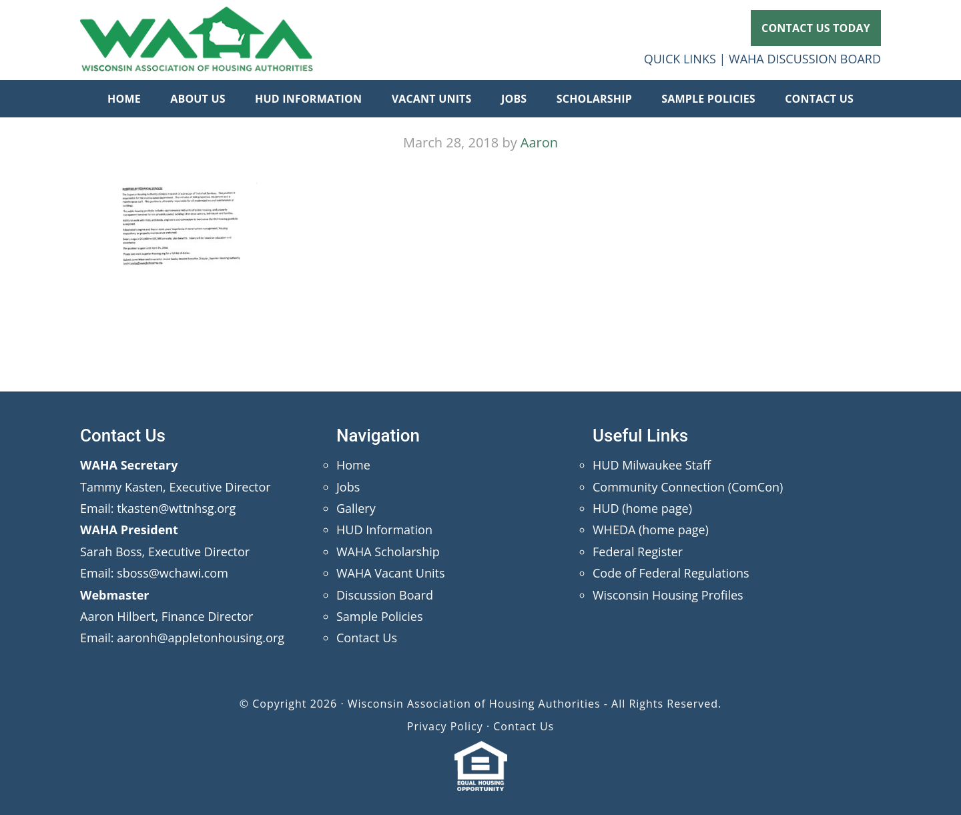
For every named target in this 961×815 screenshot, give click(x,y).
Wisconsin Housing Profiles (668, 595)
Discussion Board (384, 595)
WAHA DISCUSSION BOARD (805, 59)
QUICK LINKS (680, 59)
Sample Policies (379, 616)
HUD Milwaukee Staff (652, 465)
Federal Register (638, 552)
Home (353, 465)
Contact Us (366, 638)
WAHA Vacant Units (390, 573)
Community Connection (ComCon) (688, 487)
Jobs (348, 487)
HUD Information (384, 530)
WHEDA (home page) (651, 530)
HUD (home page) (642, 508)
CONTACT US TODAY (815, 28)
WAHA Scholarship (388, 552)
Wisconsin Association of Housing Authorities (197, 40)
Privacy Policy (445, 726)
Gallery (356, 508)
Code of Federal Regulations (671, 573)
